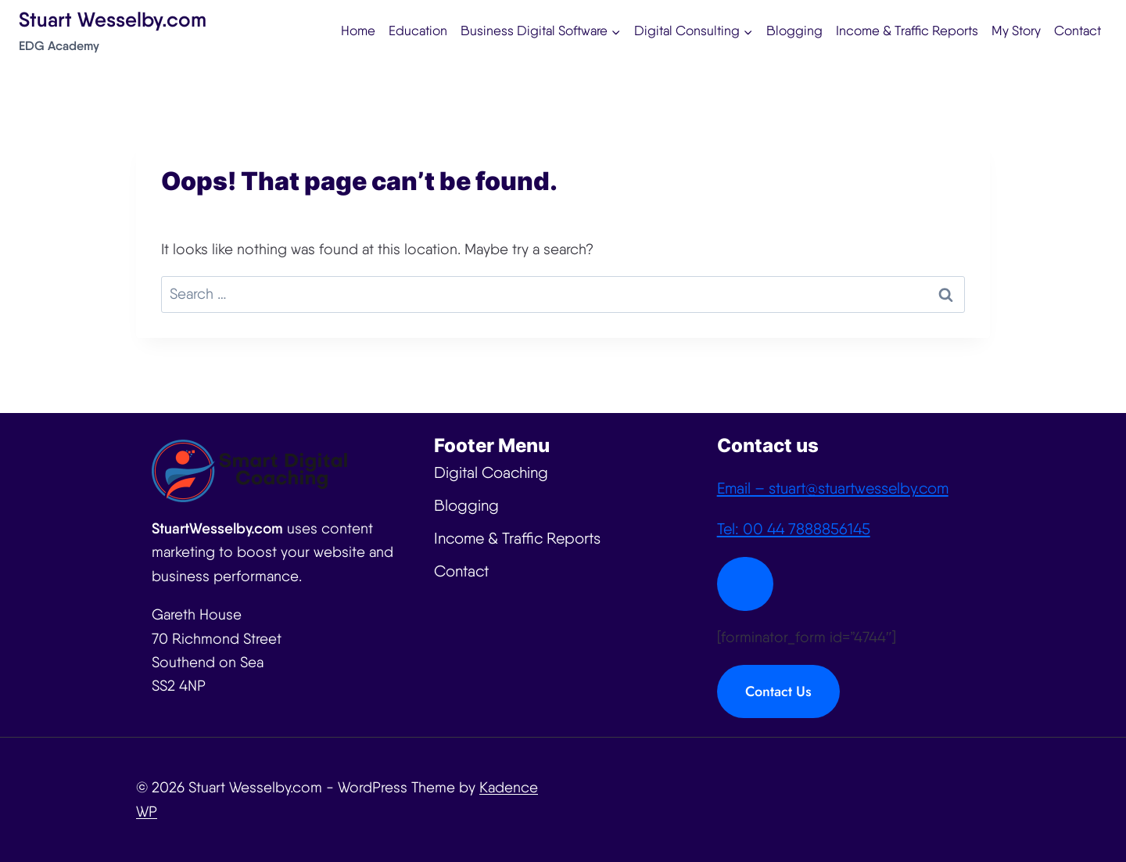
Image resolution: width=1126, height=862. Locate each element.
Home (358, 30)
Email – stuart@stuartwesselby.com (832, 488)
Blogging (794, 30)
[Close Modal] (745, 584)
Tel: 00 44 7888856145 (793, 528)
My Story (1016, 30)
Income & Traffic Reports (907, 30)
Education (418, 30)
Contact (1077, 30)
